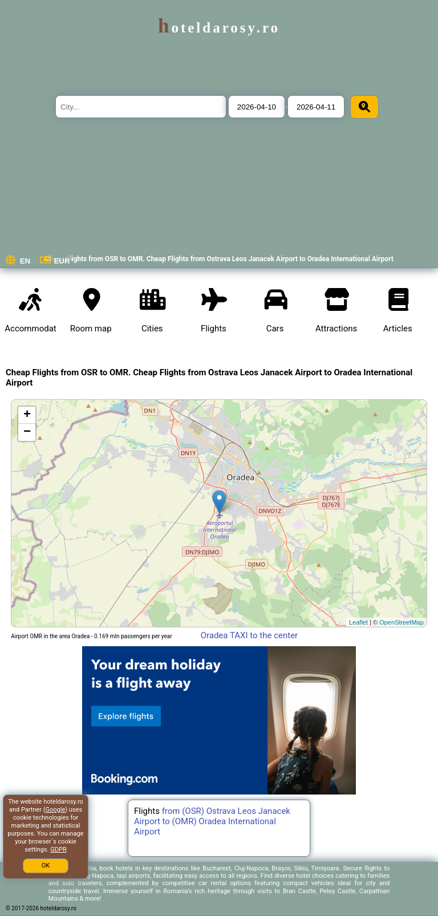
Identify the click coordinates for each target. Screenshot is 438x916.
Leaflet (358, 622)
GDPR (58, 849)
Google (56, 809)
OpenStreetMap (401, 622)
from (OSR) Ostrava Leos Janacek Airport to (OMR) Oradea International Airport (212, 821)
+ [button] (27, 415)
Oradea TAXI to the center (249, 635)
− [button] (27, 432)
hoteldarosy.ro (219, 27)
